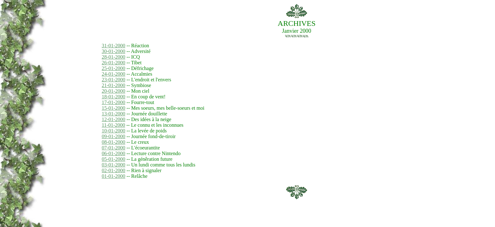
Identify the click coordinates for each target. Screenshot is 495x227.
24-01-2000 (113, 74)
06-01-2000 (113, 153)
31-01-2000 (113, 45)
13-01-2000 (113, 113)
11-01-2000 (113, 125)
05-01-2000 (113, 159)
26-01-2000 (113, 62)
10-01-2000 (113, 130)
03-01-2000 (113, 164)
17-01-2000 (113, 102)
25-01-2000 (113, 68)
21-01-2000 (113, 85)
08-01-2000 (113, 142)
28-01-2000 (113, 57)
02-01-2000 (113, 170)
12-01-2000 (113, 119)
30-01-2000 (113, 51)
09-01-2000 (113, 136)
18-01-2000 (113, 96)
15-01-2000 (113, 108)
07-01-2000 (113, 147)
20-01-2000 (113, 91)
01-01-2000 (113, 176)
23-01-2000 (113, 79)
